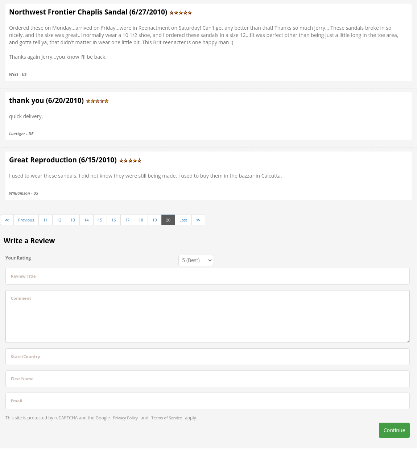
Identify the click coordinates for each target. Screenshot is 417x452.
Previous (26, 220)
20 (168, 220)
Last (183, 220)
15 (100, 220)
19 (154, 220)
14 (86, 220)
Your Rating (18, 258)
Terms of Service (166, 417)
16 (113, 220)
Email (16, 400)
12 (59, 220)
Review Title (23, 276)
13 (72, 220)
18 (141, 220)
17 (127, 220)
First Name (22, 378)
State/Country (25, 356)
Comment (21, 298)
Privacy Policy (125, 417)
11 (45, 220)
